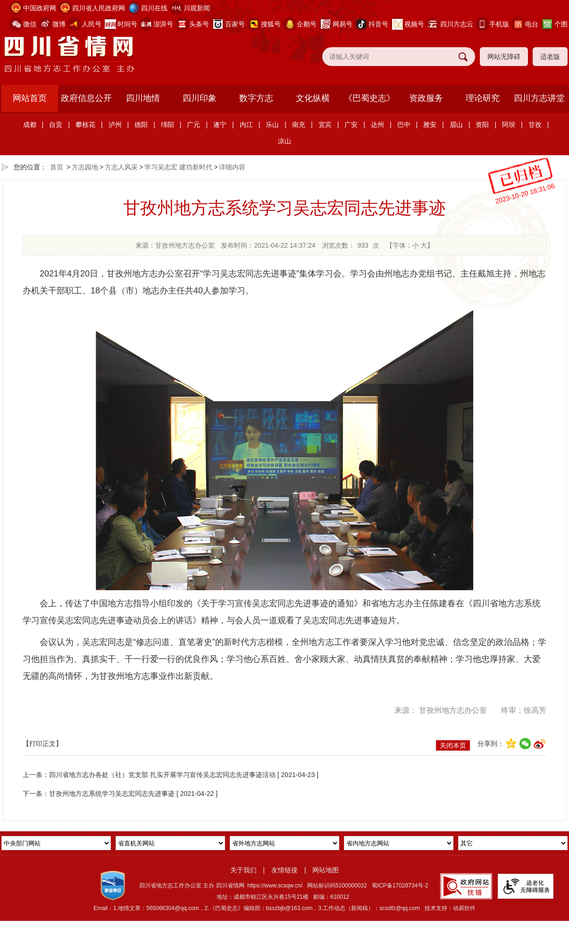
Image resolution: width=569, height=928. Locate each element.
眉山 (456, 124)
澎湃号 (163, 24)
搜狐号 (271, 24)
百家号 (235, 24)
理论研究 (483, 98)
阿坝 (508, 124)
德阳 (141, 124)
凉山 (284, 141)
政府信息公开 (86, 98)
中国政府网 (39, 8)
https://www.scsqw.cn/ (274, 885)
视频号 (414, 24)
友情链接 (284, 870)
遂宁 (219, 124)
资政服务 (426, 98)
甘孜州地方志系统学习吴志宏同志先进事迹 (112, 793)
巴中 (403, 124)
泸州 (115, 124)
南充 (298, 124)
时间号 (127, 24)
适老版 (550, 56)
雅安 (429, 124)
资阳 (482, 124)
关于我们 (243, 870)
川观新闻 (197, 8)
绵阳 (167, 124)
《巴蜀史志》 (369, 98)
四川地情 (143, 98)
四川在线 (154, 8)
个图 (561, 24)
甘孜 (535, 124)
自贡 (55, 124)
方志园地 (85, 167)
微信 (29, 24)
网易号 (342, 24)
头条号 (199, 24)
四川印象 (200, 98)
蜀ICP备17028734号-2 (400, 885)
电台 (531, 24)
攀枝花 (85, 124)
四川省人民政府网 (98, 8)
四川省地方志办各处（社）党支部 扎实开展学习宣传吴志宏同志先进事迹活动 (162, 774)
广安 (351, 124)
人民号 (91, 24)
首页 (56, 167)
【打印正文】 (42, 743)
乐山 (272, 124)
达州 (377, 124)
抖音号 (378, 24)
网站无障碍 (503, 56)
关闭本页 (453, 745)
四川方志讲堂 (539, 98)
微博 (59, 24)
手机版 (499, 24)
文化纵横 (313, 98)
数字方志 (256, 98)
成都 (29, 124)
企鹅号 (307, 24)
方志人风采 (121, 167)
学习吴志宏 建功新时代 (178, 167)
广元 (193, 124)
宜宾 (325, 124)
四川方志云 (456, 24)
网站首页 (30, 98)
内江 (246, 124)
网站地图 (325, 870)
